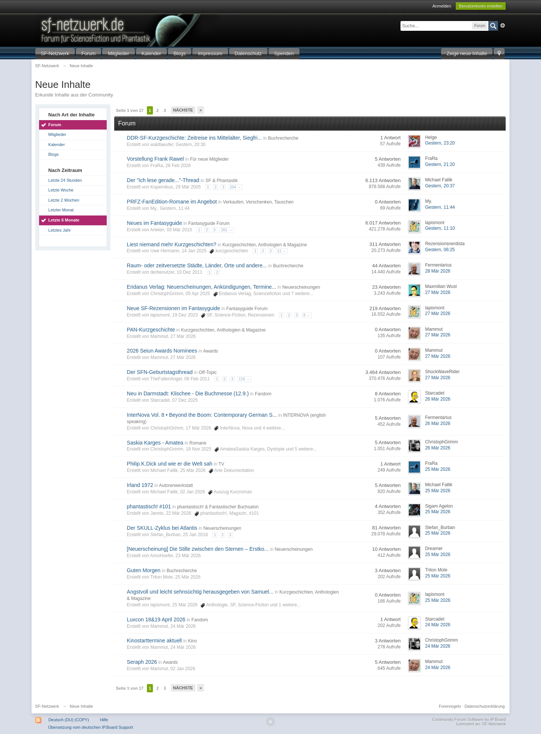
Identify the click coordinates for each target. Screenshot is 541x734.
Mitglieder (118, 53)
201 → (226, 230)
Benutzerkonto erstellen (481, 6)
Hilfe (104, 719)
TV (221, 464)
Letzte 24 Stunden (65, 180)
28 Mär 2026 (437, 271)
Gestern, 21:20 (440, 164)
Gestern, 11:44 (440, 207)
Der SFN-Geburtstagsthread (160, 372)
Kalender (151, 53)
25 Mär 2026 (437, 469)
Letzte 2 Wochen (63, 200)
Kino (192, 641)
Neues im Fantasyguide (154, 223)
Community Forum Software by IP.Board (469, 719)
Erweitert (503, 26)
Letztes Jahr (59, 230)
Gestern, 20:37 (440, 185)
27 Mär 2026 (437, 292)
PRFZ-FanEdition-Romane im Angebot (172, 202)
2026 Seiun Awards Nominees (162, 351)
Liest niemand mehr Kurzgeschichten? (171, 244)
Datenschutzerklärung (484, 706)
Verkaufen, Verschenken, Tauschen (258, 202)
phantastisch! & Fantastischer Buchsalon (217, 506)
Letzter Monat (61, 210)
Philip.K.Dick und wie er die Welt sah (170, 464)
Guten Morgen (144, 570)
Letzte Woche (61, 190)
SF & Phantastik (222, 180)
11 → (281, 251)
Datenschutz (248, 53)
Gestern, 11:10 (440, 228)
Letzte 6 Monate (64, 220)
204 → (235, 187)
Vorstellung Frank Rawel (155, 159)
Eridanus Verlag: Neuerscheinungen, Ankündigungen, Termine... (201, 287)
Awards (210, 351)
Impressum (210, 53)
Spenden (284, 53)
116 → (244, 379)
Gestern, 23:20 (440, 143)
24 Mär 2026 (437, 624)
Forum (89, 53)
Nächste (183, 110)
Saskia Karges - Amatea (155, 443)
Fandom (263, 393)
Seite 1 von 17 (130, 110)
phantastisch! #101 (149, 506)
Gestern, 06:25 (440, 249)
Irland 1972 (140, 485)
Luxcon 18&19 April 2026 (156, 619)
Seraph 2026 (142, 662)
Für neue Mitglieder (209, 159)
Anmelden (441, 6)
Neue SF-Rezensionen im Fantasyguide (173, 308)
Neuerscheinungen (301, 287)
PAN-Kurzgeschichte (151, 330)
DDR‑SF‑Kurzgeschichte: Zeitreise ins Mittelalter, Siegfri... (194, 138)
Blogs (180, 53)
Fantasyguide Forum (209, 223)
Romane (197, 443)
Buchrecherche (283, 138)
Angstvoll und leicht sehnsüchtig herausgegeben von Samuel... (200, 592)
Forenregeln (450, 706)
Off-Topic (208, 372)
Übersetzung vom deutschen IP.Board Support (90, 727)
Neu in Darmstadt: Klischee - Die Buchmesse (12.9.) (188, 393)
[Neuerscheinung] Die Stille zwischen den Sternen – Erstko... (198, 549)
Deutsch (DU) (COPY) (68, 719)
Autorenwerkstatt (176, 485)
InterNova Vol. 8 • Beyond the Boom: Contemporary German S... (202, 415)
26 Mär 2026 (437, 399)
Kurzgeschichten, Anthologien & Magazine (264, 244)
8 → (306, 315)
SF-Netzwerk (55, 53)
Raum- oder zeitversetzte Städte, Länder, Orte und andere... (197, 265)
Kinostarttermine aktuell (154, 641)
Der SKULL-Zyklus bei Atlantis (162, 528)
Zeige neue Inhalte (467, 53)
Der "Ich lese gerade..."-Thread (163, 180)
